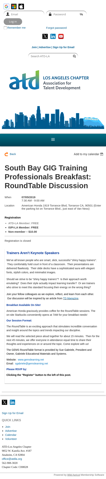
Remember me (16, 27)
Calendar (10, 434)
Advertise (45, 47)
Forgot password (56, 27)
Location (9, 205)
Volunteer (11, 438)
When (8, 197)
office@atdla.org (12, 458)
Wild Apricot (73, 474)
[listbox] (89, 154)
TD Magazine (70, 298)
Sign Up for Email (12, 413)
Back (13, 154)
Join (34, 47)
